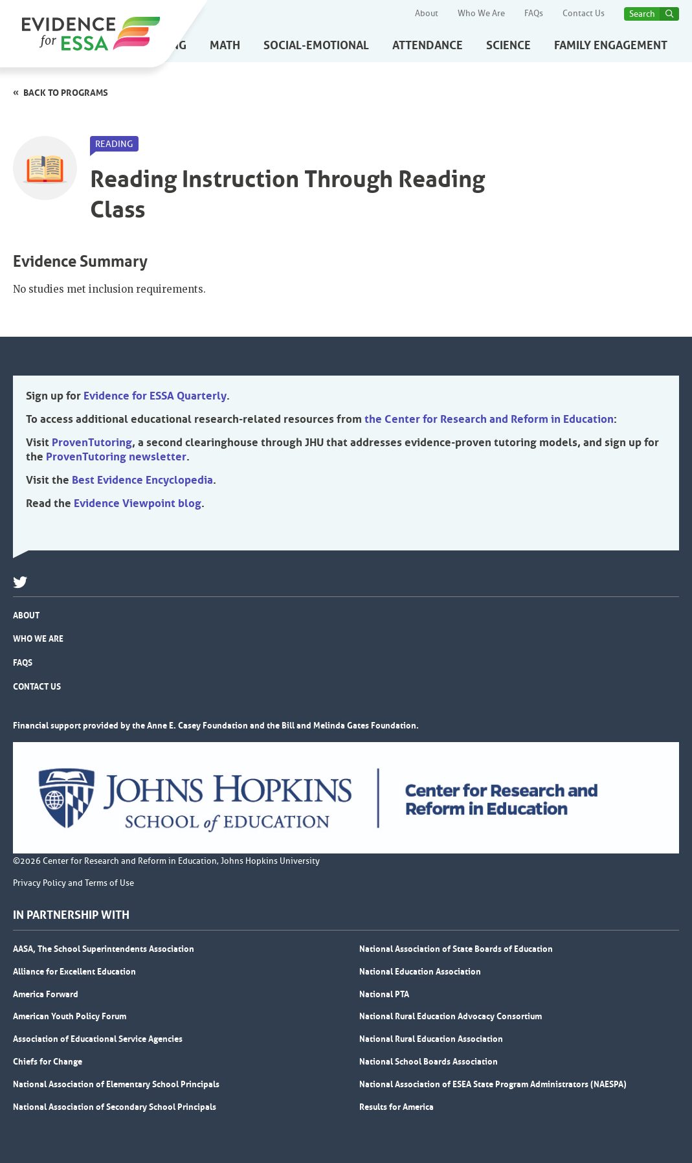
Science (508, 45)
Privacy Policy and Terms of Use (73, 883)
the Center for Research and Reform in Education (489, 419)
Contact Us (584, 13)
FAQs (533, 13)
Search (642, 13)
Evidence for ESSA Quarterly (155, 396)
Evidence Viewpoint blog (137, 503)
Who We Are (481, 13)
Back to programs (65, 92)
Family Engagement (610, 45)
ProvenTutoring (92, 442)
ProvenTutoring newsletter (116, 456)
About (426, 13)
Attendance (427, 45)
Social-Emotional (316, 45)
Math (225, 45)
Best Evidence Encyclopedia (142, 480)
